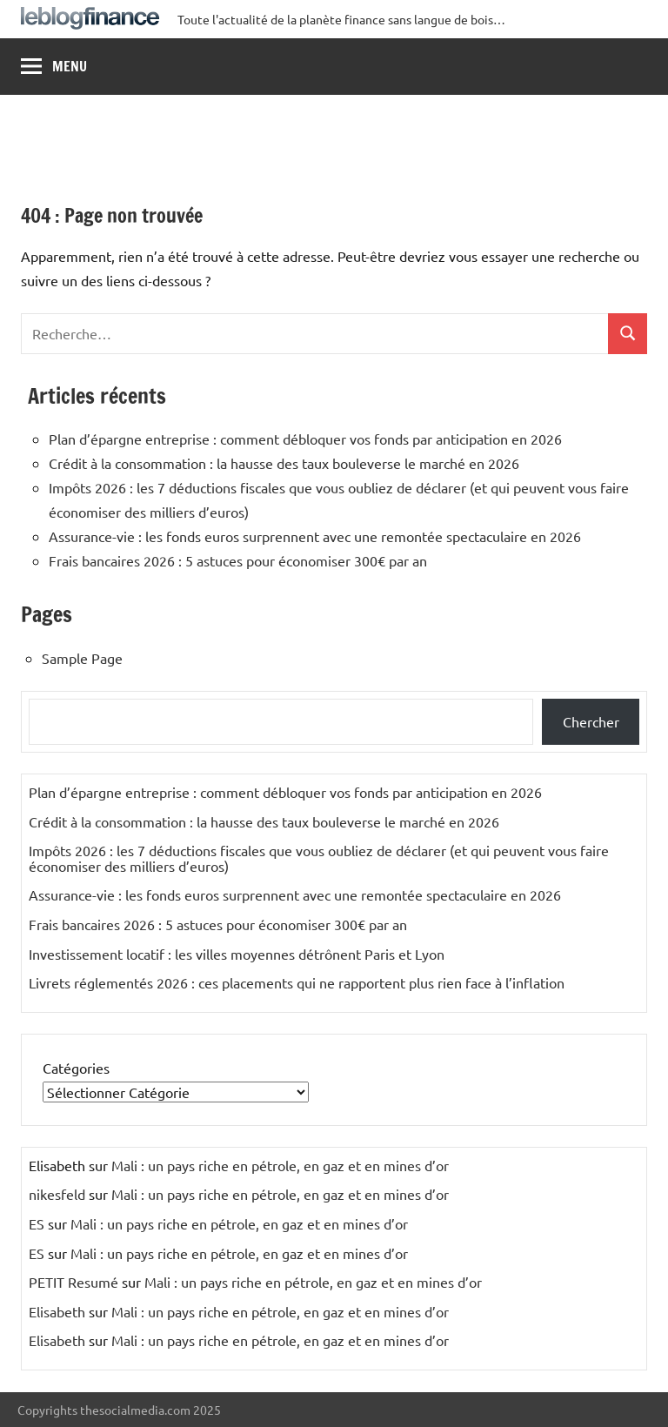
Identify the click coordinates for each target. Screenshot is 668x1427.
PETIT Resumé (73, 1281)
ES (36, 1223)
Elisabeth (57, 1311)
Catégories (76, 1067)
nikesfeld (57, 1194)
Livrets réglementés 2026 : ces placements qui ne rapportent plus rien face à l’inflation (296, 982)
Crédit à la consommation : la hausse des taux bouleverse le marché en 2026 (284, 463)
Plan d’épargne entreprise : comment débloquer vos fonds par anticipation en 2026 (305, 438)
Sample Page (82, 658)
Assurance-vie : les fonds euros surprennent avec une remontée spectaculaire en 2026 (315, 536)
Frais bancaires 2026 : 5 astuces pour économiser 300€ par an (238, 560)
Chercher (591, 721)
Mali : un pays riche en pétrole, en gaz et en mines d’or (280, 1165)
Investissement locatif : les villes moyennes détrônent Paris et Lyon (236, 953)
